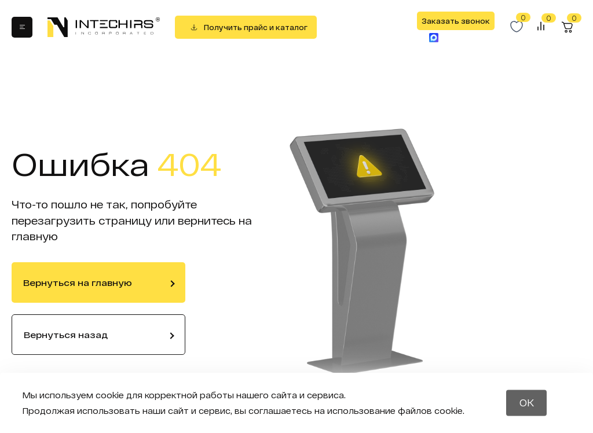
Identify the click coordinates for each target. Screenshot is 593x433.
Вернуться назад (66, 334)
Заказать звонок (456, 21)
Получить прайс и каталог (256, 27)
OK (526, 402)
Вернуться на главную (77, 282)
